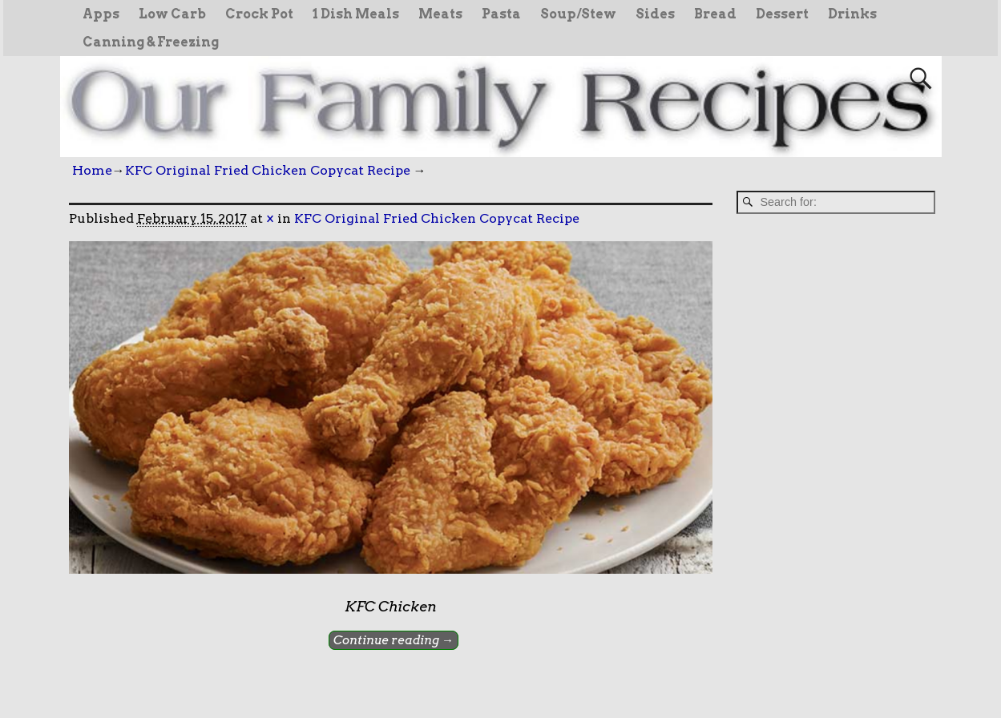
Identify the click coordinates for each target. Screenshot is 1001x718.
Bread (715, 14)
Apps (101, 14)
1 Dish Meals (356, 14)
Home (92, 170)
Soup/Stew (578, 14)
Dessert (782, 14)
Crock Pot (259, 14)
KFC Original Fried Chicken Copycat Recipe (267, 170)
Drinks (852, 14)
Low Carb (172, 14)
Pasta (501, 14)
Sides (655, 14)
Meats (440, 14)
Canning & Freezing (151, 42)
